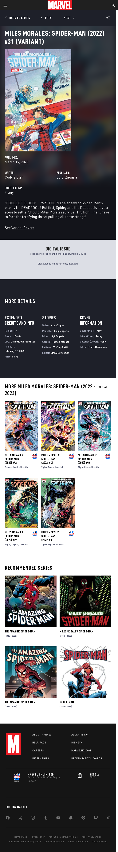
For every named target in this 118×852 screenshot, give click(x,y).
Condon (8, 467)
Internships (40, 758)
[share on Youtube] (58, 818)
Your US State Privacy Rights (63, 836)
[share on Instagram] (33, 818)
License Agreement (55, 841)
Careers (38, 750)
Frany (9, 192)
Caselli (16, 467)
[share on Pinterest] (83, 818)
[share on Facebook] (8, 819)
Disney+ (76, 742)
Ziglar (44, 467)
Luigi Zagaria (67, 177)
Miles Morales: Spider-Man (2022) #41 (50, 459)
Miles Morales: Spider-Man (76, 631)
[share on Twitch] (96, 818)
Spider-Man (67, 702)
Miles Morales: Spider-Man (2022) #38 (50, 536)
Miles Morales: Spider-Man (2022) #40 (87, 459)
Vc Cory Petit (60, 347)
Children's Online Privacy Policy (25, 841)
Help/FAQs (39, 742)
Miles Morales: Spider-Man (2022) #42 (14, 459)
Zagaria (14, 544)
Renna (51, 467)
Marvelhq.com (81, 750)
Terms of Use (20, 836)
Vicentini (24, 467)
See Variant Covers (19, 227)
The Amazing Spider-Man (20, 631)
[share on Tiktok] (108, 818)
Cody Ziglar (14, 177)
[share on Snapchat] (71, 818)
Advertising (79, 734)
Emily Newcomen (60, 352)
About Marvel (41, 734)
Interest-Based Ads (78, 841)
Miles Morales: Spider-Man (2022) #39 (14, 536)
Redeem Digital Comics (86, 758)
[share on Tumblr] (45, 818)
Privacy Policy (38, 836)
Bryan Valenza (61, 341)
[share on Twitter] (20, 818)
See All (103, 388)
